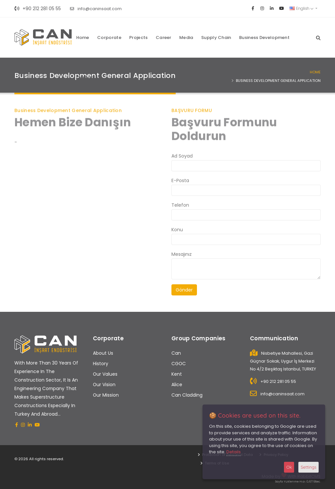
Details (233, 452)
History (100, 363)
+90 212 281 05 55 (37, 8)
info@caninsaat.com (96, 8)
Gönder (184, 290)
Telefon (180, 205)
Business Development (264, 37)
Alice (176, 384)
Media (186, 37)
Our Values (105, 374)
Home (82, 37)
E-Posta (180, 180)
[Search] (318, 37)
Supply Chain (216, 37)
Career (163, 37)
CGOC (178, 363)
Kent (176, 374)
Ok (289, 467)
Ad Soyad (182, 156)
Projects (138, 37)
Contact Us (89, 77)
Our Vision (104, 384)
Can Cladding (187, 395)
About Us (103, 353)
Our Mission (106, 395)
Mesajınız (181, 254)
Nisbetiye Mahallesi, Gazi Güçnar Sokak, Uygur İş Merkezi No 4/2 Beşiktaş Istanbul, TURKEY (283, 361)
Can (176, 353)
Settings (308, 467)
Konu (177, 229)
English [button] (301, 8)
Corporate (109, 37)
